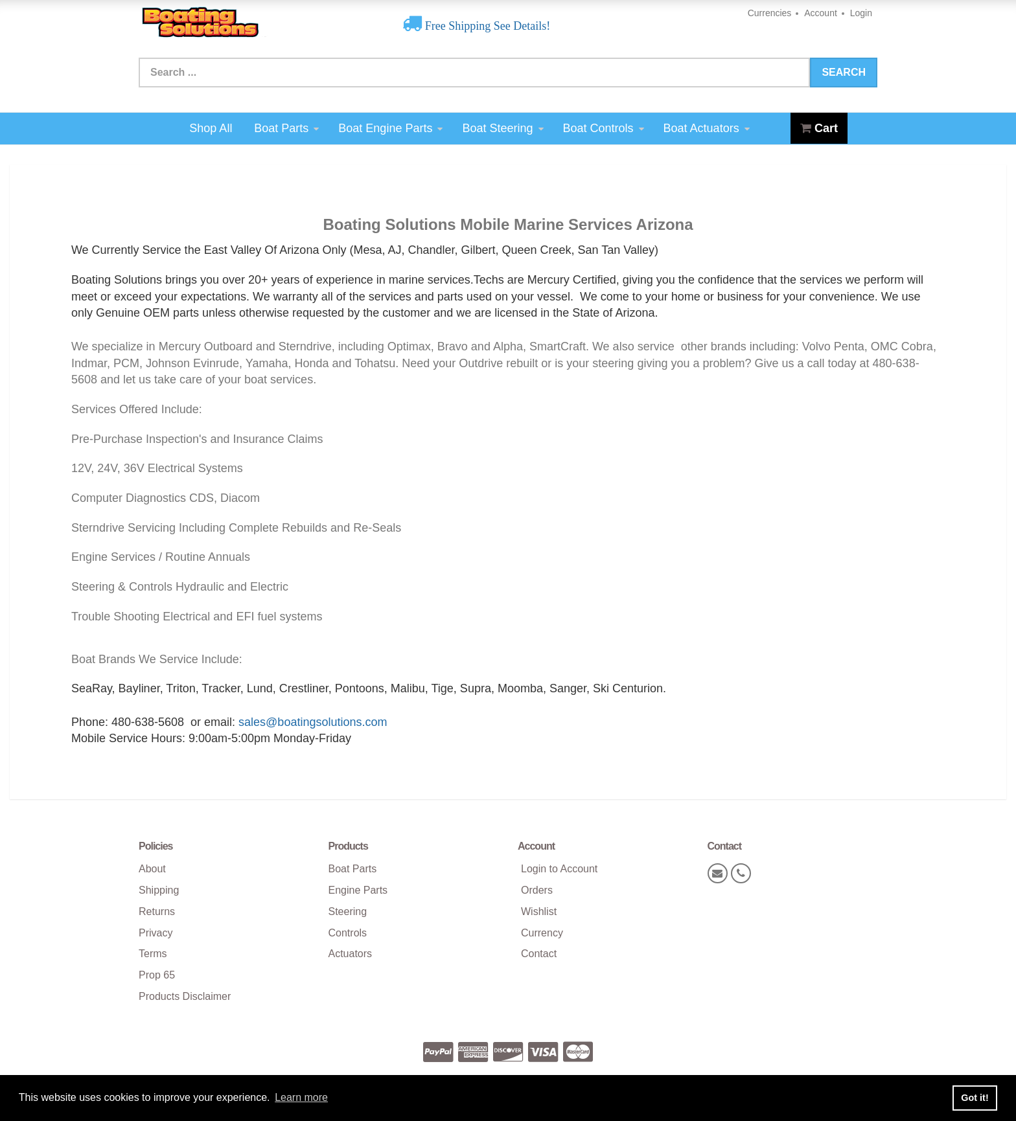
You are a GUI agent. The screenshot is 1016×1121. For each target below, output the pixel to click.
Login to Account (559, 868)
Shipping (159, 890)
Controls (348, 932)
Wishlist (539, 911)
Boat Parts (286, 128)
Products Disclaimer (185, 996)
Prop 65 (157, 974)
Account (820, 13)
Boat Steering (502, 128)
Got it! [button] (974, 1098)
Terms (153, 953)
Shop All (210, 128)
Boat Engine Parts (390, 128)
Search (844, 72)
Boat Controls (603, 128)
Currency (542, 932)
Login (861, 13)
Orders (537, 890)
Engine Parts (358, 890)
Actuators (351, 953)
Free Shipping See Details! (486, 25)
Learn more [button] (301, 1097)
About (152, 868)
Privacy (155, 932)
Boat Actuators (707, 128)
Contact (539, 953)
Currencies (770, 13)
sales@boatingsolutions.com (312, 722)
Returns (157, 911)
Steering (348, 911)
